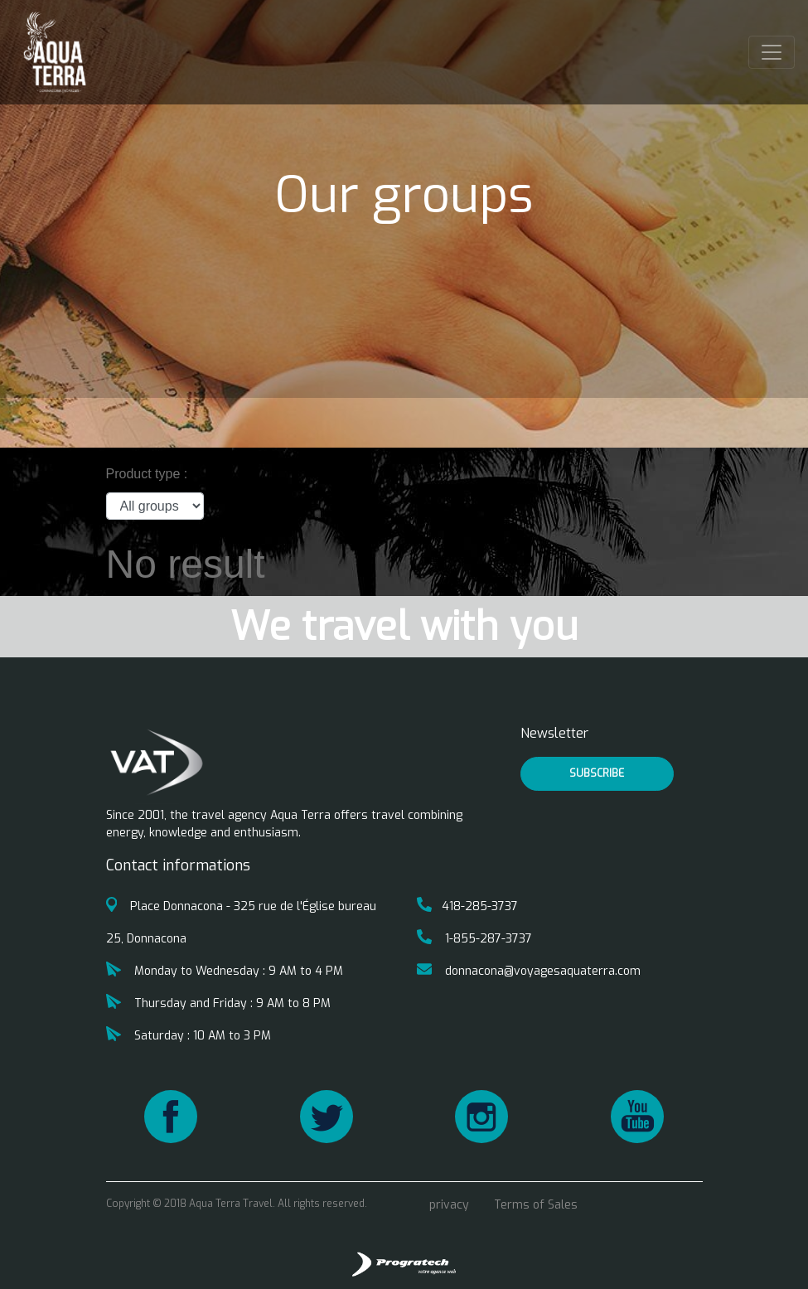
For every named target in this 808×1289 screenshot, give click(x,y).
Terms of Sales (536, 1205)
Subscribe (596, 773)
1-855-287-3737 (474, 939)
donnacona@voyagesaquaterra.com (529, 971)
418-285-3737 (467, 906)
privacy (449, 1205)
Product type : (147, 474)
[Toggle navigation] (771, 52)
